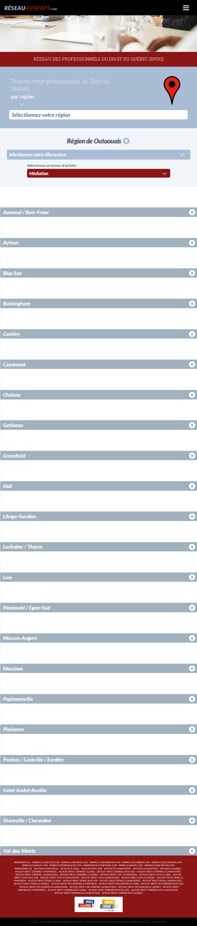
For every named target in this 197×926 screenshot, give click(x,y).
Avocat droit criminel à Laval (77, 871)
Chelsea (11, 394)
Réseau (30, 7)
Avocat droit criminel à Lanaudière (159, 871)
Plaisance (13, 728)
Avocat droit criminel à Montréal (36, 871)
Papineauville (18, 698)
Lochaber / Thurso (23, 546)
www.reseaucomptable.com (100, 865)
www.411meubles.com (74, 862)
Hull (7, 485)
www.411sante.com (130, 865)
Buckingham (16, 303)
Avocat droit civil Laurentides (100, 877)
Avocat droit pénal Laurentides (162, 880)
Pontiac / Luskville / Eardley (33, 759)
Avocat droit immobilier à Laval (67, 889)
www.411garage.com (35, 865)
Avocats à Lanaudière (117, 868)
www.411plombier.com (135, 862)
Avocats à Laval (70, 868)
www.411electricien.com (166, 862)
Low (7, 577)
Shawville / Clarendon (27, 820)
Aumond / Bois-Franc (26, 211)
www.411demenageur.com (65, 865)
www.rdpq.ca (22, 862)
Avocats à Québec (170, 868)
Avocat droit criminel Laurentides (36, 874)
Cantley (11, 333)
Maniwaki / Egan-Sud (26, 607)
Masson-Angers (20, 637)
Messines (13, 668)
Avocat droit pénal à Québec (31, 883)
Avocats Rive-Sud (91, 868)
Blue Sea (12, 272)
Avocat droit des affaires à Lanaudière (44, 886)
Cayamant (14, 364)
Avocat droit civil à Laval (155, 874)
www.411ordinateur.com (105, 862)
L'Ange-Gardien (19, 516)
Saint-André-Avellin (24, 789)
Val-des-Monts (19, 850)
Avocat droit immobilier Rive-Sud (109, 889)
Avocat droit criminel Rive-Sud (116, 871)
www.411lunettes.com (46, 862)
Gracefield (14, 455)
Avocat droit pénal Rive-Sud (80, 880)
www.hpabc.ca (23, 868)
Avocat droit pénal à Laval (44, 880)
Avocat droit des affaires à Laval (119, 883)
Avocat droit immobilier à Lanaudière (154, 889)
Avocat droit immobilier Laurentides (77, 892)
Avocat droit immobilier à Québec (122, 892)
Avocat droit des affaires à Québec (139, 886)
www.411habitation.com (159, 865)
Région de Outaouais (98, 140)
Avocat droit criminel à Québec (79, 874)
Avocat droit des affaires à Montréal (74, 883)
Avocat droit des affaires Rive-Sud (162, 883)
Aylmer (11, 242)
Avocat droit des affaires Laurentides (93, 886)
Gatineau (13, 424)
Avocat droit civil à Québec (138, 877)
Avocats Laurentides (145, 868)
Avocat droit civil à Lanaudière (60, 877)
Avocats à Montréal (46, 868)
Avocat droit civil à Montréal (118, 874)
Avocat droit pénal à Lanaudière (120, 880)
